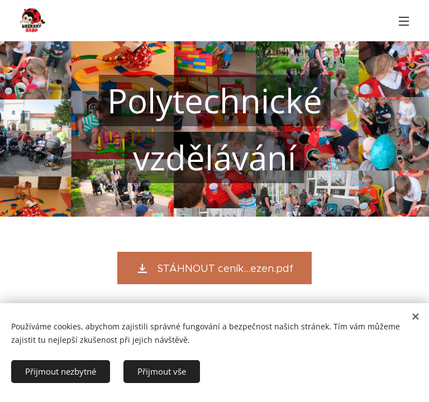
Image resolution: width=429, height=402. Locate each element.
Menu (404, 21)
